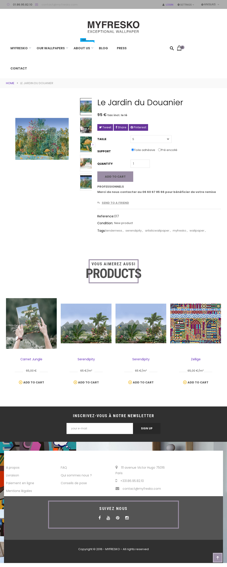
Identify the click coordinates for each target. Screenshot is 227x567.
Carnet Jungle (31, 359)
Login (167, 4)
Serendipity (86, 359)
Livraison (12, 475)
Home (10, 83)
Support (104, 151)
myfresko (180, 230)
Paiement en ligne (20, 483)
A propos (13, 467)
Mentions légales (19, 491)
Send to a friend (115, 203)
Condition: (105, 223)
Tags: (101, 230)
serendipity (133, 230)
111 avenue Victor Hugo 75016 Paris (140, 470)
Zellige (196, 359)
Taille (102, 139)
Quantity (105, 164)
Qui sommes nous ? (76, 475)
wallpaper (197, 230)
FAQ (64, 467)
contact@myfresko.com (59, 4)
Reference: (105, 216)
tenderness (114, 230)
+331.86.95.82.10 (129, 481)
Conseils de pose (74, 483)
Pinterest (138, 127)
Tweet (105, 127)
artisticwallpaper (157, 230)
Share (120, 127)
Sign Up (147, 428)
